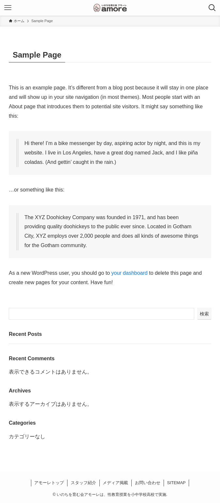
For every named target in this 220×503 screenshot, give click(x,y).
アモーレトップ (49, 482)
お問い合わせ (147, 482)
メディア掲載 (115, 482)
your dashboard (129, 273)
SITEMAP (176, 482)
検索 (204, 313)
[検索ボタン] (212, 8)
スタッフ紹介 (83, 482)
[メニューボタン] (8, 8)
